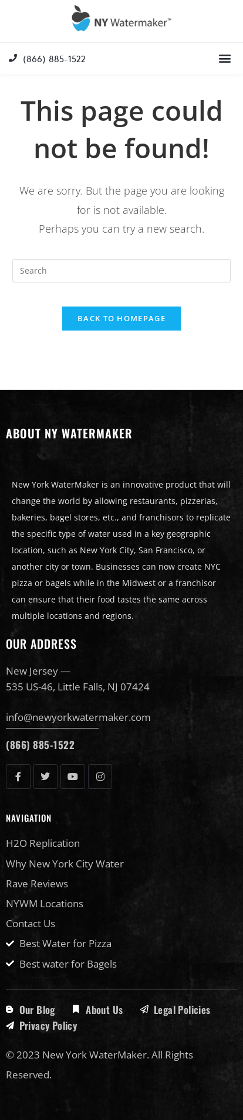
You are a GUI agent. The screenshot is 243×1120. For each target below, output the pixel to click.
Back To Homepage (121, 318)
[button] (224, 58)
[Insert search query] (121, 270)
